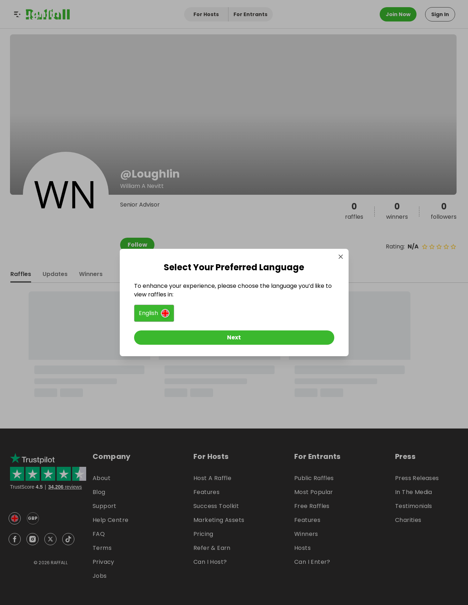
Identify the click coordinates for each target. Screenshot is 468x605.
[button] (154, 313)
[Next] (234, 337)
